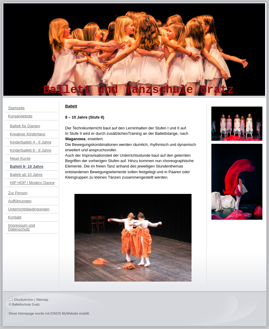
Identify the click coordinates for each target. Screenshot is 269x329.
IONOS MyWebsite (64, 313)
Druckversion (21, 299)
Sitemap (42, 299)
